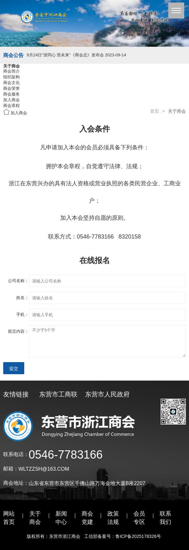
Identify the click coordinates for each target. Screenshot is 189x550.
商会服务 (11, 94)
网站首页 (9, 518)
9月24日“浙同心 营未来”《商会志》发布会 (76, 55)
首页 (154, 111)
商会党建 (87, 518)
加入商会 (11, 99)
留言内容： (18, 331)
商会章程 (11, 105)
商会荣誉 (11, 88)
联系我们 (165, 518)
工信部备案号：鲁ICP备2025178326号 (123, 536)
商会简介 (11, 71)
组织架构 (11, 77)
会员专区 (139, 518)
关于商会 (35, 518)
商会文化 (11, 82)
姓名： (22, 297)
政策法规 (113, 518)
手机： (22, 314)
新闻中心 (61, 518)
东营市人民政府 (107, 394)
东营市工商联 (58, 394)
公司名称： (18, 280)
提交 (13, 368)
